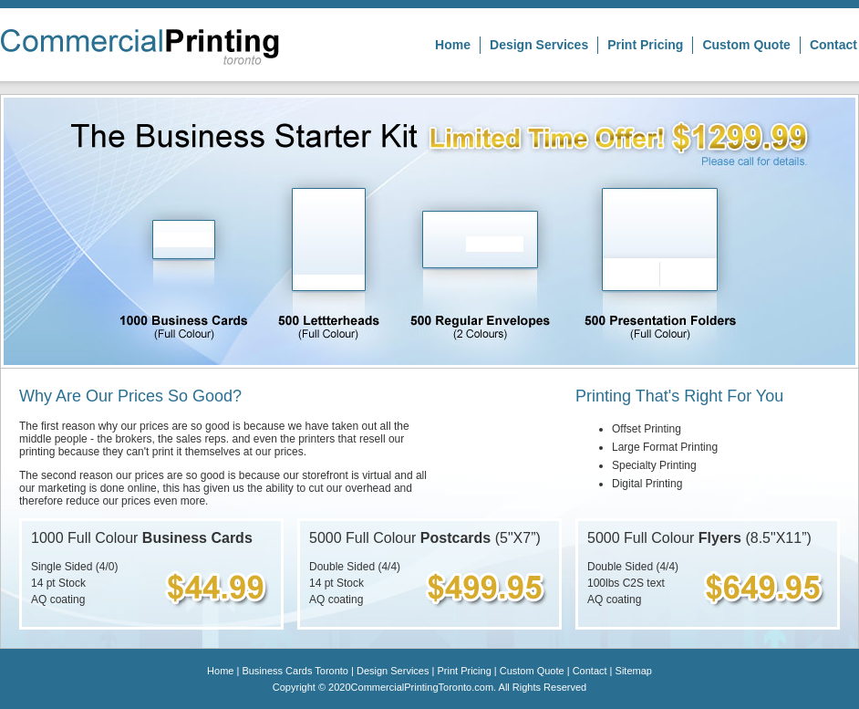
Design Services (539, 44)
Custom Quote (746, 44)
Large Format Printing (665, 447)
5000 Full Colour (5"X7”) (425, 538)
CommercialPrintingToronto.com (422, 687)
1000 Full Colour (142, 538)
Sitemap (634, 670)
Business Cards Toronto (295, 670)
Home (453, 44)
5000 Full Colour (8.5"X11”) (699, 538)
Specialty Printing (654, 465)
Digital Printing (647, 483)
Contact (833, 44)
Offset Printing (646, 428)
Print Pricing (645, 44)
